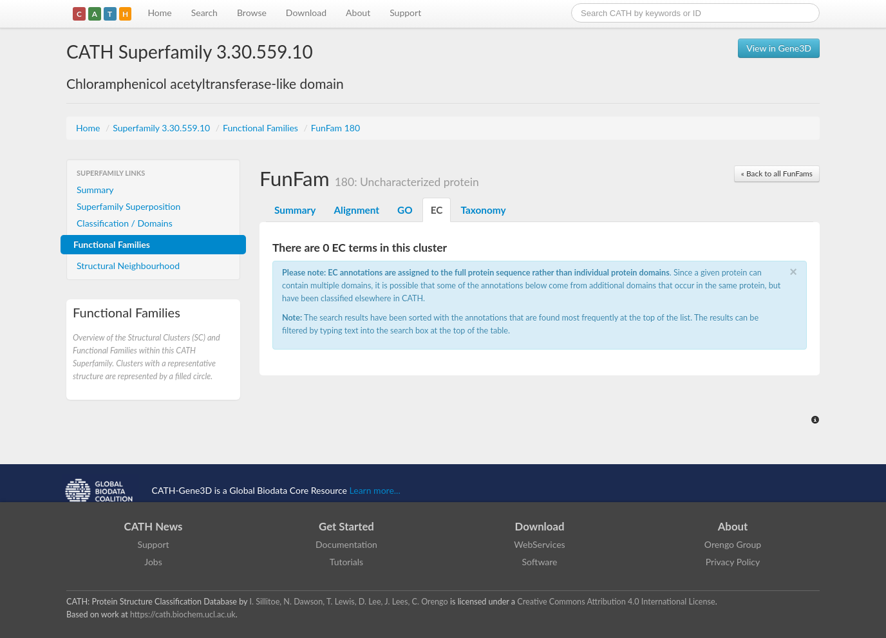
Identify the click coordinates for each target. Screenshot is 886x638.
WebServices (539, 544)
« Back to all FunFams (777, 173)
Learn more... (375, 490)
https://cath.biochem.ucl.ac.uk (183, 614)
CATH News (153, 526)
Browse (252, 12)
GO (405, 210)
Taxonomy (482, 210)
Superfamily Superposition (128, 206)
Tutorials (346, 561)
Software (540, 561)
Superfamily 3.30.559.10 (162, 127)
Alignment (356, 210)
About (358, 12)
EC (437, 210)
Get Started (346, 526)
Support (405, 12)
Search (204, 12)
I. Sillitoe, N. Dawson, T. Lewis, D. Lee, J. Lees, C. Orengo (349, 601)
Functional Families (261, 127)
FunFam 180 (335, 127)
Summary (95, 189)
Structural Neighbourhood (128, 265)
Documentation (346, 544)
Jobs (153, 561)
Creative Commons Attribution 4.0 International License (616, 601)
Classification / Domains (125, 223)
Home (159, 12)
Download (306, 12)
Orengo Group (732, 544)
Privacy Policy (733, 561)
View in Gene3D (778, 47)
